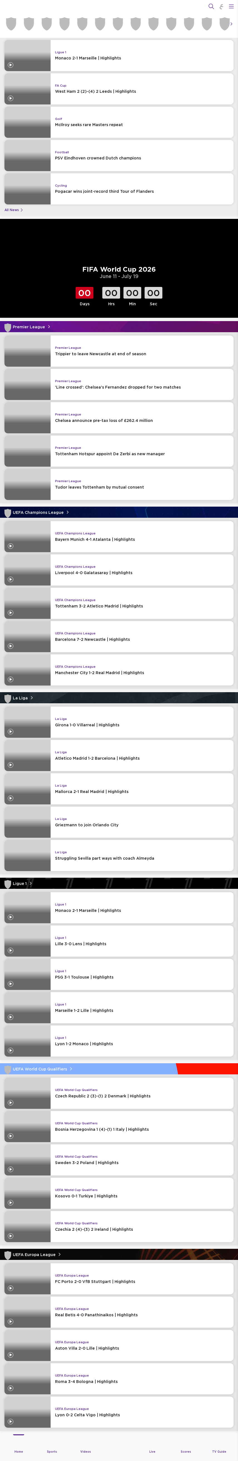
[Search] (211, 6)
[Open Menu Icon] (231, 6)
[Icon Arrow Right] (231, 24)
